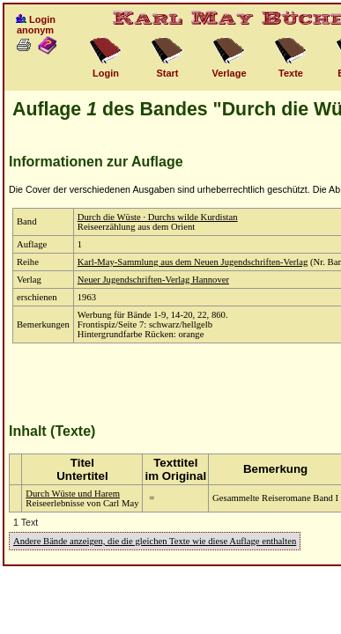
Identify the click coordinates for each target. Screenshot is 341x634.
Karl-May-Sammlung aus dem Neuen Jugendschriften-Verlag (193, 262)
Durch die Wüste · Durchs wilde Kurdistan (158, 217)
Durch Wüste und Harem (73, 493)
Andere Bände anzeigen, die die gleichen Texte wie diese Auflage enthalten (154, 541)
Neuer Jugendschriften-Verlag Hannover (153, 279)
